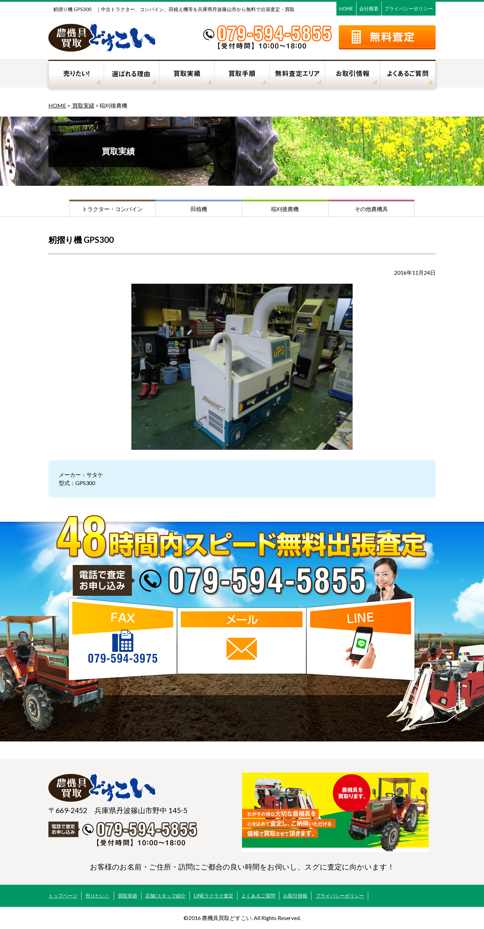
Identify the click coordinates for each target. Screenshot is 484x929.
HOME (346, 8)
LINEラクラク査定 (213, 896)
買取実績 (82, 105)
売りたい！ (97, 896)
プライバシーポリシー (408, 8)
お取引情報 (295, 896)
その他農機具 (371, 209)
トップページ (62, 896)
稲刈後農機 (285, 209)
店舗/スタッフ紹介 (165, 896)
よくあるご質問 (258, 896)
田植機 (198, 209)
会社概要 (369, 8)
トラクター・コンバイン (112, 209)
